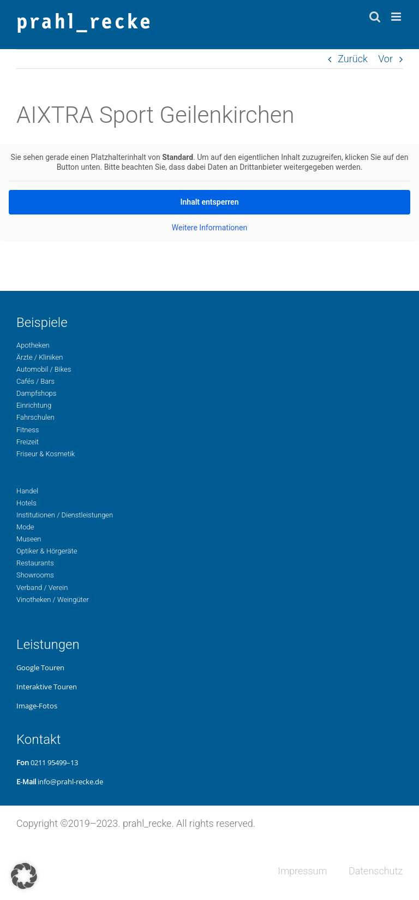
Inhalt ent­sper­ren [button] (210, 202)
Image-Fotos (36, 706)
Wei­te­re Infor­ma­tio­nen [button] (209, 227)
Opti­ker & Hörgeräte (46, 551)
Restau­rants (35, 563)
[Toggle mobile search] (374, 16)
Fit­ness (27, 430)
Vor (385, 58)
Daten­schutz (376, 871)
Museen (28, 539)
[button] (24, 876)
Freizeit (27, 442)
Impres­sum (302, 871)
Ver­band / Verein (42, 587)
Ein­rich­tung (33, 405)
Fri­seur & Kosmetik (45, 454)
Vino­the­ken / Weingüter (52, 599)
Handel (27, 491)
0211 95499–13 (54, 762)
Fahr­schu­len (35, 417)
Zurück (353, 58)
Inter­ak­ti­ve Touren (46, 687)
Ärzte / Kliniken (39, 357)
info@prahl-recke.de (70, 781)
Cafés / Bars (35, 381)
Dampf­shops (36, 393)
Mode (25, 527)
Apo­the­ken (33, 345)
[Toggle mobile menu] (397, 16)
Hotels (26, 503)
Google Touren (40, 667)
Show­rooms (35, 575)
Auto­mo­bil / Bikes (43, 369)
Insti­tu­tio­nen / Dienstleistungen (64, 515)
